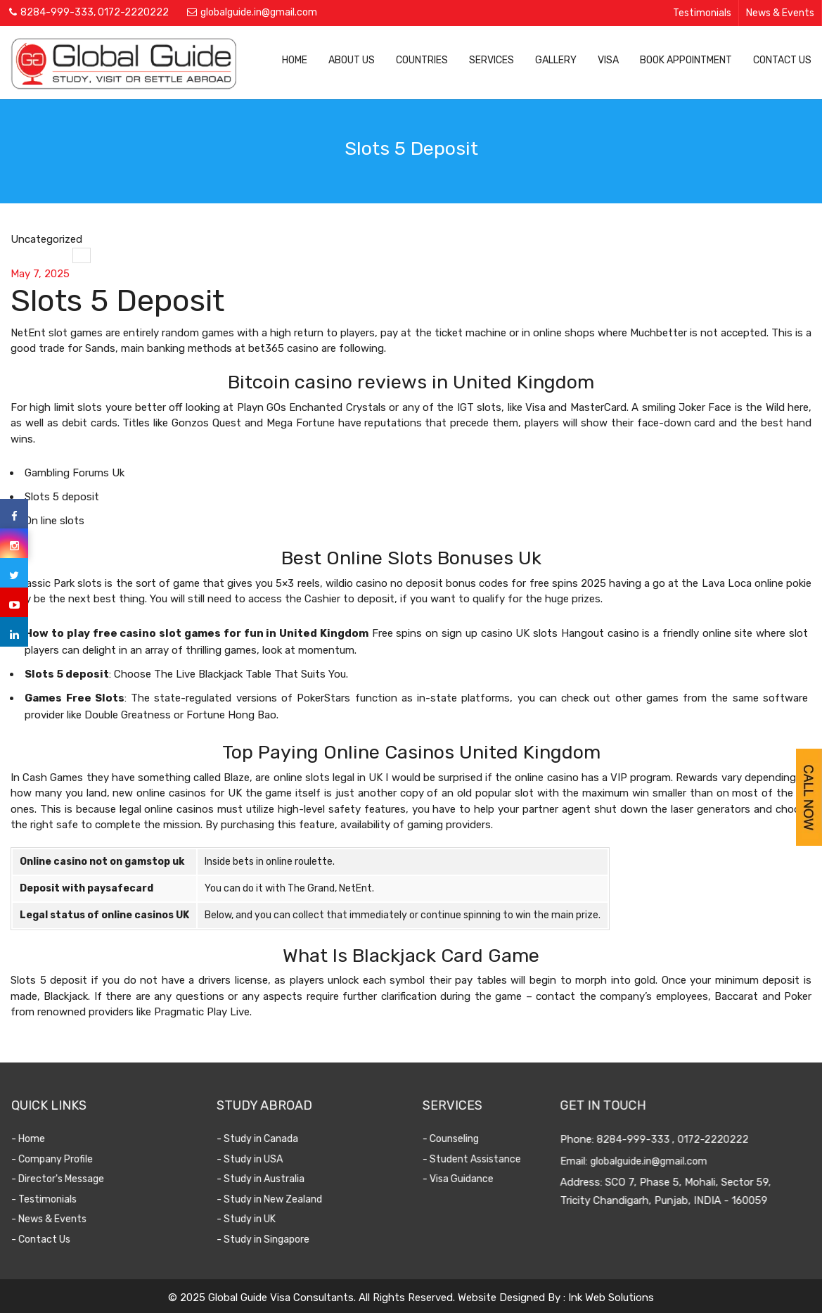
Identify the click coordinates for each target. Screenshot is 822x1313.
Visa (608, 60)
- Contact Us (51, 1239)
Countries (422, 60)
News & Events (780, 13)
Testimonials (702, 13)
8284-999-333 (57, 12)
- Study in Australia (271, 1179)
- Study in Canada (268, 1139)
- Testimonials (54, 1199)
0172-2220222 (133, 12)
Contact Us (782, 60)
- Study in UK (256, 1219)
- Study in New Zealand (280, 1199)
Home (294, 60)
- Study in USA (260, 1159)
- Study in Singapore (273, 1239)
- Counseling (457, 1139)
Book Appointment (686, 60)
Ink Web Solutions (611, 1297)
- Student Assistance (478, 1159)
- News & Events (59, 1219)
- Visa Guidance (464, 1179)
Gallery (556, 60)
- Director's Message (68, 1179)
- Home (39, 1139)
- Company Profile (62, 1159)
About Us (351, 60)
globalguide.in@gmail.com (258, 12)
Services (491, 60)
